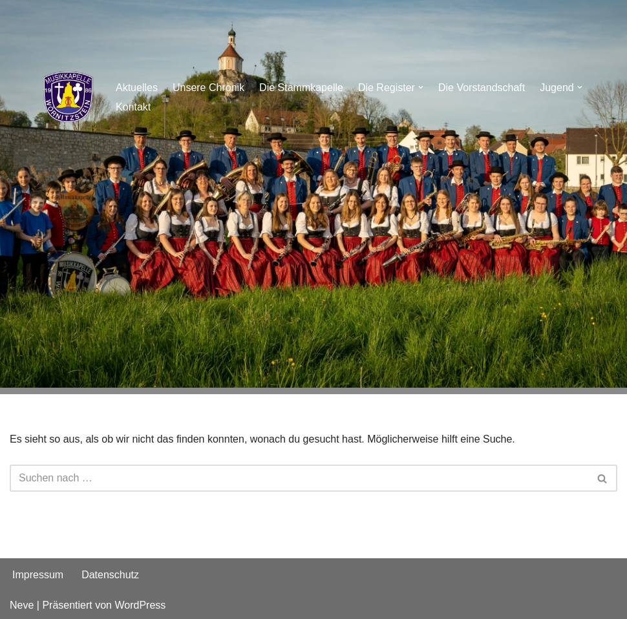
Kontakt (133, 106)
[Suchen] (299, 478)
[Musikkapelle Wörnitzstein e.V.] (68, 97)
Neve (22, 605)
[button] (420, 87)
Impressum (37, 574)
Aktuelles (137, 87)
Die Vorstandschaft (481, 87)
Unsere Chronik (208, 87)
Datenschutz (110, 574)
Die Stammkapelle (301, 87)
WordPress (139, 605)
